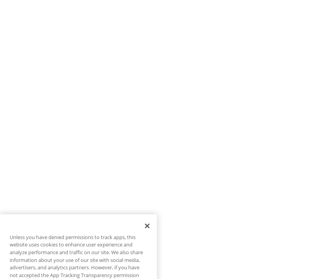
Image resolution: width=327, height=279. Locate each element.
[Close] (147, 231)
